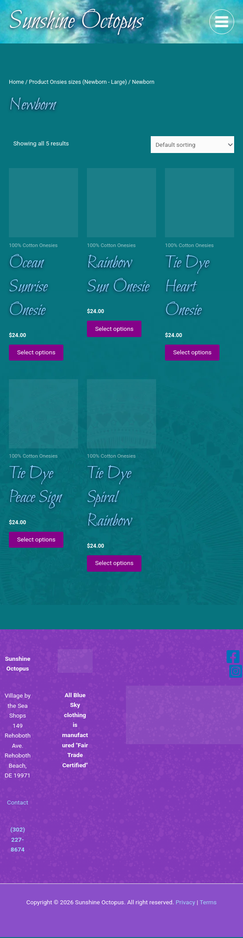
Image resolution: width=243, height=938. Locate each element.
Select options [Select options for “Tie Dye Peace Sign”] (37, 540)
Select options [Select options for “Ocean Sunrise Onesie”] (37, 352)
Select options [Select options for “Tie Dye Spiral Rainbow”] (115, 563)
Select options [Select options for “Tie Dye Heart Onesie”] (193, 352)
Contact (17, 803)
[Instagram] (235, 672)
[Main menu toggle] (222, 22)
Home (16, 81)
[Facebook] (233, 657)
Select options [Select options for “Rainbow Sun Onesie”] (115, 328)
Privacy (185, 903)
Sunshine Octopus (76, 21)
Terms (208, 903)
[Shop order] (192, 144)
